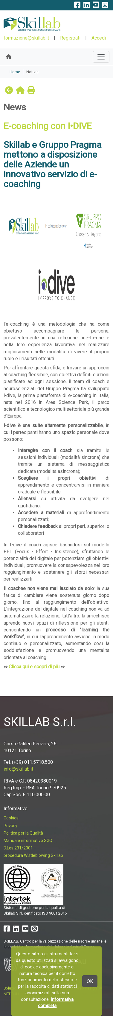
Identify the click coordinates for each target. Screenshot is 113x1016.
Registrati (70, 38)
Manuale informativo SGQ (28, 840)
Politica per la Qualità (23, 833)
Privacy (10, 825)
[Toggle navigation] (101, 57)
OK (90, 981)
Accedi (98, 38)
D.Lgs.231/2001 (18, 848)
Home (15, 72)
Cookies (11, 818)
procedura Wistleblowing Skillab (33, 855)
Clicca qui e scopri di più (34, 667)
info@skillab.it (18, 769)
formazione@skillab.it (26, 38)
